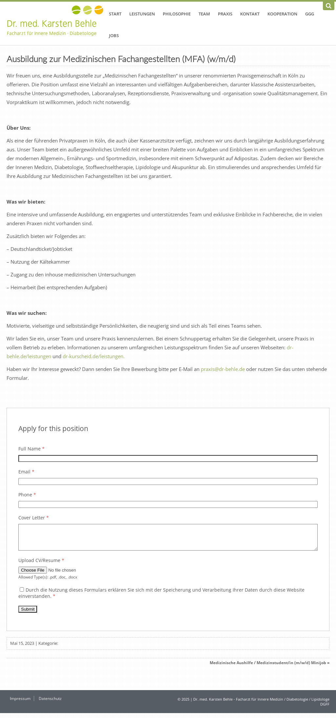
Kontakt (250, 14)
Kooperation (282, 14)
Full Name (31, 449)
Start (115, 14)
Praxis (225, 14)
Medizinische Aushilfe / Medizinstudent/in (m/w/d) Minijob (268, 667)
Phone (27, 494)
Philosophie (177, 14)
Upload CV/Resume (41, 565)
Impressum (20, 703)
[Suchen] (328, 6)
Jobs (114, 35)
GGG (309, 14)
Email (26, 471)
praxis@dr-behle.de (223, 369)
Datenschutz (50, 703)
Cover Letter (33, 517)
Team (204, 14)
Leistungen (142, 14)
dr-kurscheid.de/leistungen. (94, 356)
